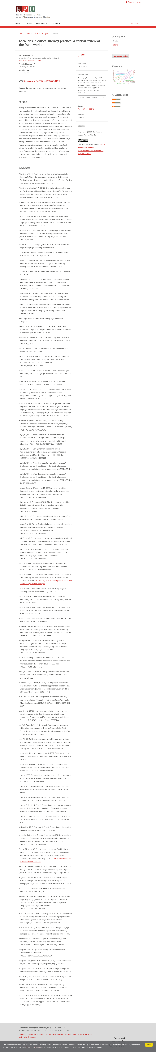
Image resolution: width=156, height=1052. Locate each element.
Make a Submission (121, 56)
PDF (83, 55)
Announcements (43, 23)
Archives (28, 23)
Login (139, 2)
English (116, 41)
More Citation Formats (88, 97)
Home (21, 34)
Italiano (115, 45)
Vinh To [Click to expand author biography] (24, 70)
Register (130, 2)
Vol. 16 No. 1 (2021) (42, 34)
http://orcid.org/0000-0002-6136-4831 (30, 60)
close (149, 1045)
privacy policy (27, 1047)
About (56, 23)
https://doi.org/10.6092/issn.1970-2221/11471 (41, 81)
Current (18, 23)
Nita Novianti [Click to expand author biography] (26, 55)
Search (135, 23)
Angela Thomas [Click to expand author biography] (27, 64)
